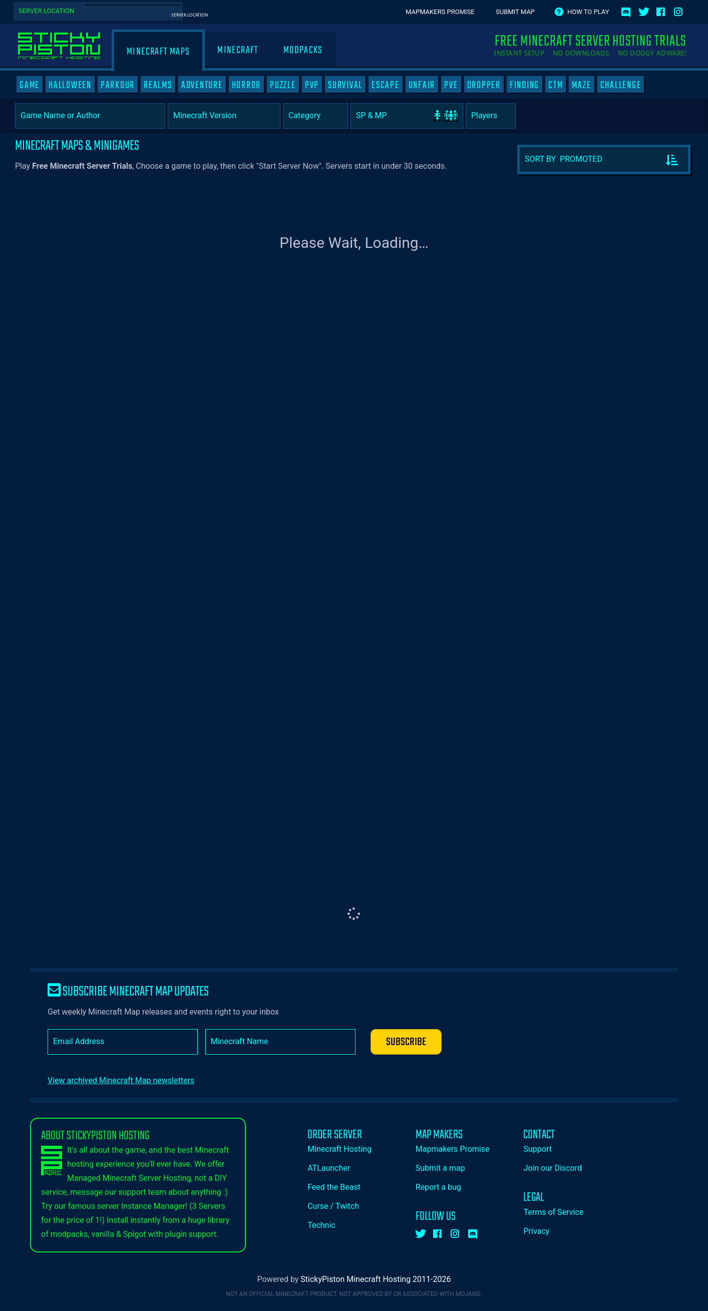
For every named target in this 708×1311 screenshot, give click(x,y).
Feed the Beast (334, 1187)
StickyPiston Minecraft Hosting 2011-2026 (375, 1279)
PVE (451, 85)
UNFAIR (422, 85)
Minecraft (237, 50)
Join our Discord (552, 1168)
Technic (321, 1225)
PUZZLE (283, 85)
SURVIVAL (345, 85)
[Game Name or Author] (90, 116)
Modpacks (303, 50)
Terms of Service (553, 1212)
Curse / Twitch (333, 1206)
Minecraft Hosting (339, 1149)
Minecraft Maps (158, 52)
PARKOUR (118, 85)
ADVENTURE (202, 85)
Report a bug (438, 1187)
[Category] (315, 116)
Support (537, 1149)
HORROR (246, 85)
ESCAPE (386, 85)
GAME (30, 85)
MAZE (581, 85)
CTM (555, 85)
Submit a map (440, 1168)
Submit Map (515, 12)
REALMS (158, 85)
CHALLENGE (620, 85)
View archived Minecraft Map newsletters (121, 1080)
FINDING (524, 85)
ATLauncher (328, 1168)
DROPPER (484, 85)
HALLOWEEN (70, 85)
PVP (312, 85)
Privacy (536, 1231)
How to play (588, 12)
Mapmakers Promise (440, 12)
